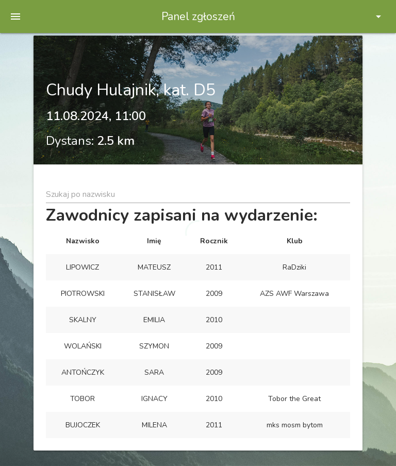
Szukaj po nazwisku (80, 194)
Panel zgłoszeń (198, 16)
